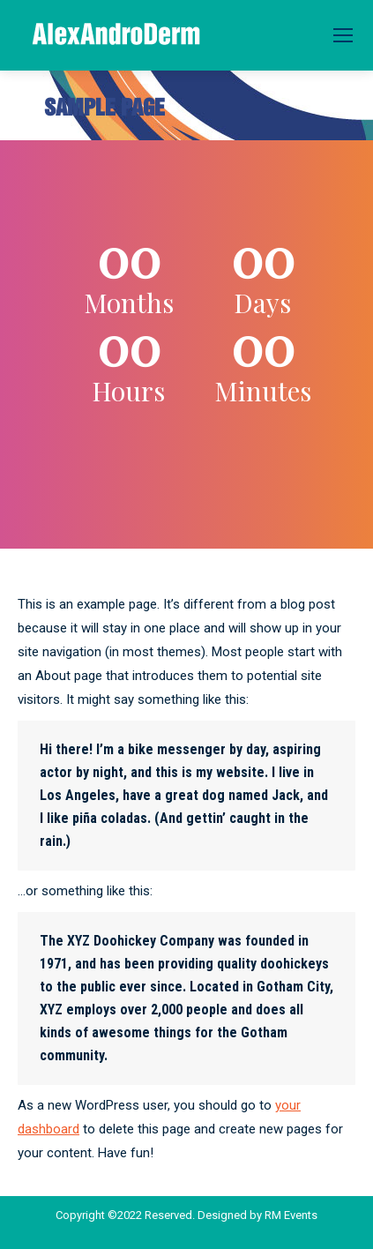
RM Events (291, 1215)
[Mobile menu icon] (343, 35)
